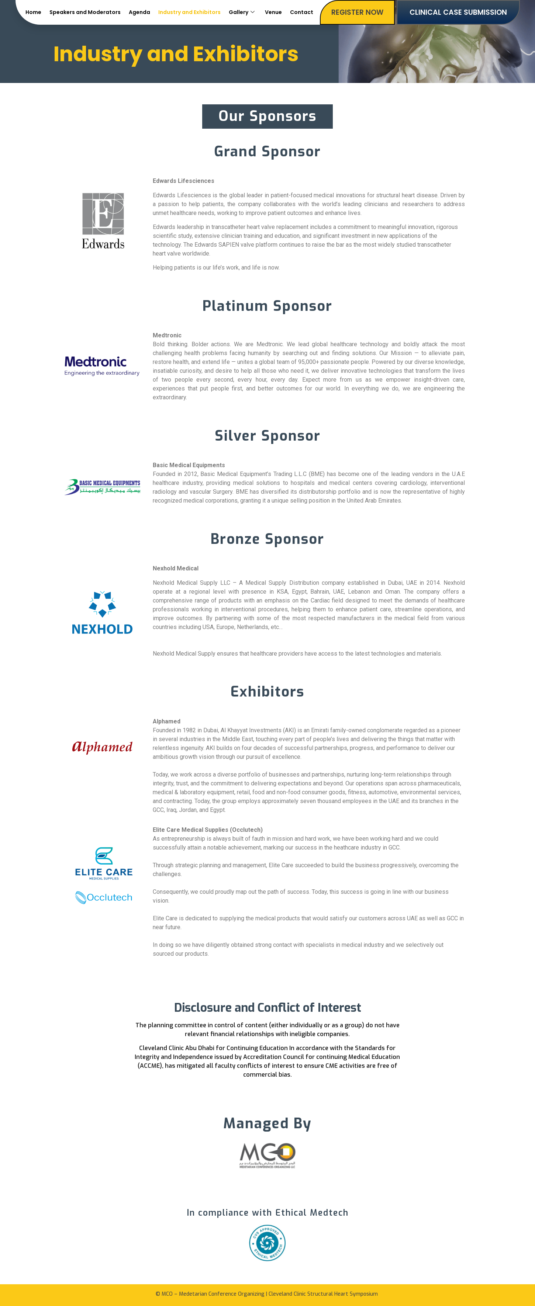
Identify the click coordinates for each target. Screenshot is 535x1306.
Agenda (139, 12)
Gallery (242, 12)
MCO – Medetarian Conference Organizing (213, 1294)
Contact (301, 12)
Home (33, 12)
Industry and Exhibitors (189, 12)
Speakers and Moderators (85, 12)
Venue (273, 12)
